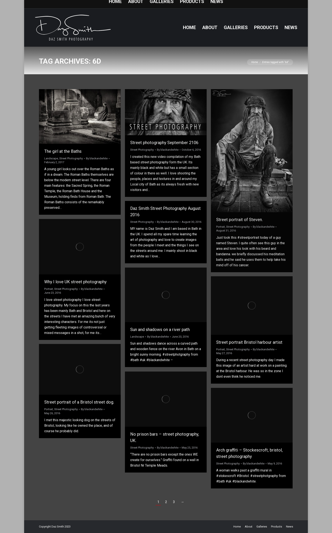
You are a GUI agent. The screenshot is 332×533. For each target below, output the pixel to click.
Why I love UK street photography (75, 281)
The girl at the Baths (63, 151)
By (97, 158)
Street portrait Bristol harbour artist (249, 342)
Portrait (220, 226)
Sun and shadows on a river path (160, 329)
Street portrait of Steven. (239, 219)
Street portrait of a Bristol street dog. (79, 402)
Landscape (51, 158)
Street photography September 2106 (164, 142)
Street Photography (71, 158)
